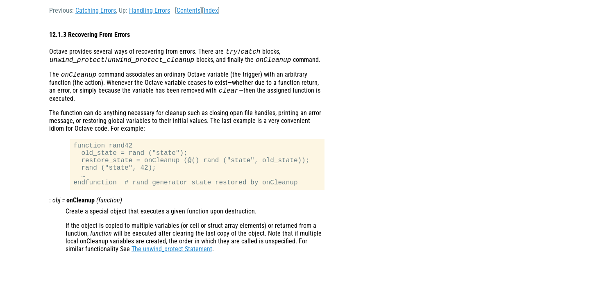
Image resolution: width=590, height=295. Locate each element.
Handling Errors (149, 10)
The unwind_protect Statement (172, 249)
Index (211, 10)
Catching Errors (95, 10)
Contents (188, 10)
